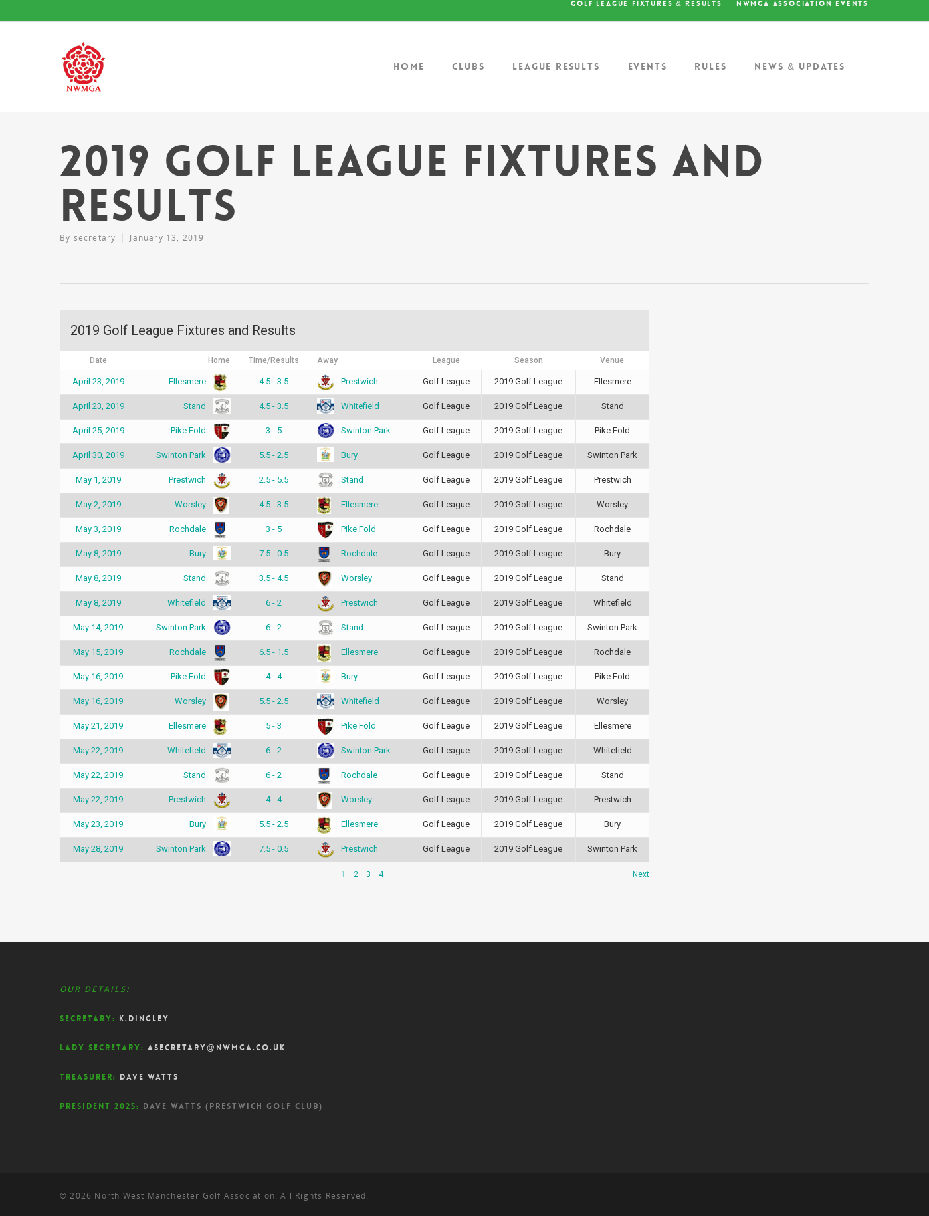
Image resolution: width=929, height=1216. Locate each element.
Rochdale (197, 529)
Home (408, 66)
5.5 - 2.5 (273, 455)
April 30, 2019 (98, 455)
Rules (710, 66)
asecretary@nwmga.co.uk (217, 1047)
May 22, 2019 (98, 750)
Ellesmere (197, 381)
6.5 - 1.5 (273, 652)
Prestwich (347, 381)
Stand (204, 406)
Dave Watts (149, 1077)
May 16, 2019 (98, 676)
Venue (612, 360)
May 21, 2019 (98, 726)
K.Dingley (144, 1018)
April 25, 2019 (98, 430)
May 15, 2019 (98, 652)
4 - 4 (274, 676)
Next (641, 874)
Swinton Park (354, 430)
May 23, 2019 (98, 824)
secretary (95, 237)
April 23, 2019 (98, 381)
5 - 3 (274, 726)
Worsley (200, 504)
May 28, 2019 (98, 849)
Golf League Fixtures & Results (646, 4)
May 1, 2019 (98, 480)
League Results (555, 66)
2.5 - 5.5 (273, 480)
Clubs (468, 66)
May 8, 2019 (98, 553)
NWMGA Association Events (802, 4)
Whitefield (348, 406)
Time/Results (274, 360)
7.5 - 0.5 (273, 553)
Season (528, 360)
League (446, 360)
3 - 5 (274, 430)
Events (647, 66)
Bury (337, 455)
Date (98, 360)
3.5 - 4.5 (273, 578)
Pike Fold (198, 430)
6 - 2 (274, 603)
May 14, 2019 (98, 627)
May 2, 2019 (98, 504)
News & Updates (799, 66)
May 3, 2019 (98, 529)
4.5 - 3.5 (273, 381)
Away (327, 360)
